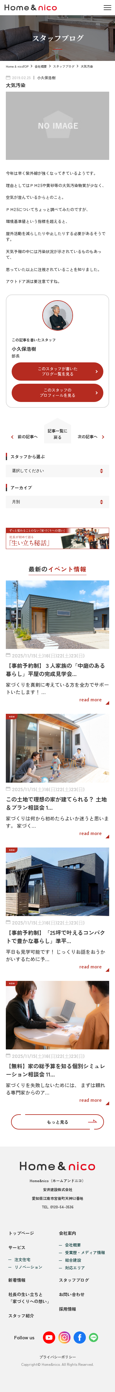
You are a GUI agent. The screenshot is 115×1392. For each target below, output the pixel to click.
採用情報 (67, 1309)
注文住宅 (22, 1259)
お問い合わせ (72, 1294)
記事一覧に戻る (57, 434)
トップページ (21, 1233)
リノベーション (28, 1267)
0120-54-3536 (62, 1206)
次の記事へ (88, 436)
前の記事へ (28, 436)
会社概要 (41, 66)
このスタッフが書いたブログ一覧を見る (58, 371)
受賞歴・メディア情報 (85, 1252)
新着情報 (16, 1280)
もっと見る (57, 1122)
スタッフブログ (64, 66)
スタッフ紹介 (21, 1316)
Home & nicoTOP (17, 66)
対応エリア (75, 1267)
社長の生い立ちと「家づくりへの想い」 (29, 1297)
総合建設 (73, 1260)
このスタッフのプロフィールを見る (57, 392)
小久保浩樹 (46, 77)
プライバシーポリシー (57, 1356)
